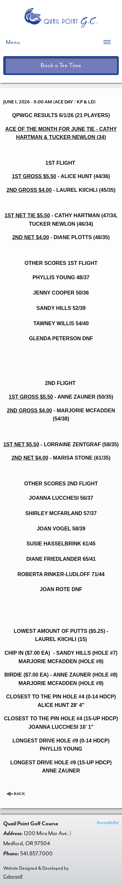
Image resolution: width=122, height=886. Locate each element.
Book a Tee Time (61, 65)
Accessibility (108, 822)
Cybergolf (12, 876)
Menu (13, 42)
